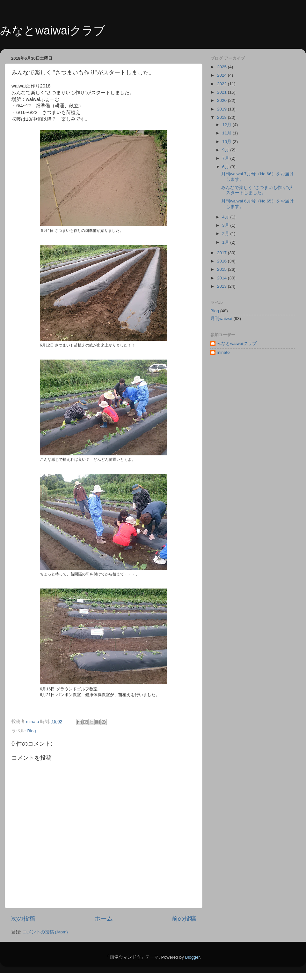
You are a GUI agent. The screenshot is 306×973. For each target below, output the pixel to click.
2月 (226, 233)
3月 (226, 225)
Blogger (192, 957)
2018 (222, 117)
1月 (226, 242)
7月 (226, 158)
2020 (222, 100)
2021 (222, 92)
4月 (226, 217)
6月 (226, 166)
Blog (31, 730)
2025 (222, 67)
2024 (222, 75)
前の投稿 (184, 918)
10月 (227, 141)
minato (223, 352)
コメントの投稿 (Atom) (45, 932)
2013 (222, 286)
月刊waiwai (221, 318)
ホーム (104, 918)
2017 (222, 252)
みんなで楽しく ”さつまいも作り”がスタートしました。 (256, 190)
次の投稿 (23, 918)
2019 (222, 109)
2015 (222, 269)
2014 (222, 278)
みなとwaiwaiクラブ (52, 30)
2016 (222, 261)
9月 (226, 150)
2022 (222, 83)
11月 (227, 133)
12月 (227, 124)
